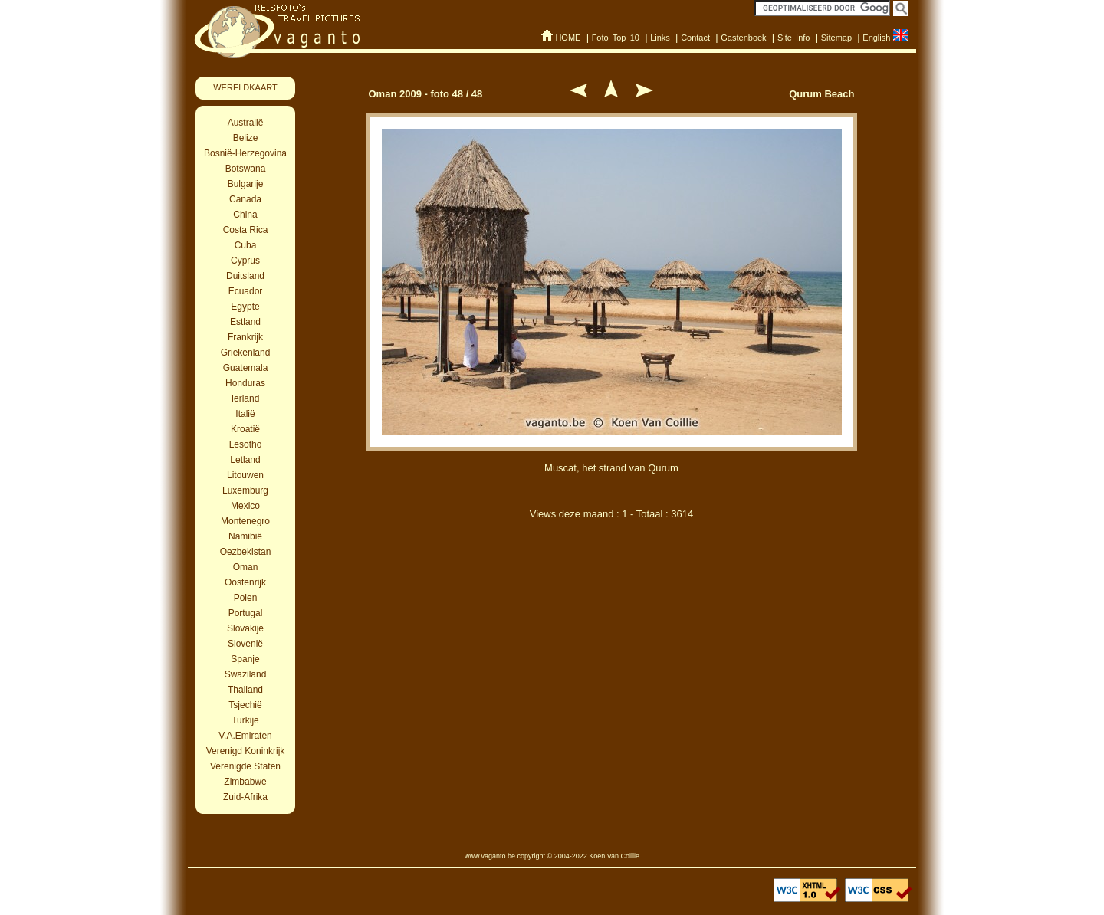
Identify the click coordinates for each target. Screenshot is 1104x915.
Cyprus (245, 260)
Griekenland (246, 352)
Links (660, 37)
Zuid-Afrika (245, 797)
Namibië (245, 536)
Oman (245, 567)
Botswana (245, 168)
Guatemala (245, 367)
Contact (695, 37)
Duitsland (245, 276)
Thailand (245, 689)
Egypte (245, 306)
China (245, 214)
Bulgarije (246, 184)
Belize (245, 138)
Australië (246, 122)
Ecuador (245, 291)
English (876, 37)
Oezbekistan (245, 551)
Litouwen (245, 475)
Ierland (246, 398)
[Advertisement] (611, 612)
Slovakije (245, 628)
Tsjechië (244, 705)
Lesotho (245, 444)
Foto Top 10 (615, 37)
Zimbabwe (245, 781)
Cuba (246, 245)
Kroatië (245, 429)
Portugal (245, 613)
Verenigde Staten (245, 766)
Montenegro (245, 521)
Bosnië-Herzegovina (245, 153)
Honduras (245, 383)
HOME (567, 37)
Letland (245, 459)
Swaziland (246, 674)
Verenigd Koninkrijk (245, 751)
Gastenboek (743, 37)
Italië (245, 413)
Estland (245, 321)
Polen (246, 597)
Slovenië (245, 643)
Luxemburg (245, 490)
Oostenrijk (245, 582)
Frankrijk (245, 337)
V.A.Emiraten (245, 735)
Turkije (245, 720)
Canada (245, 199)
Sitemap (836, 37)
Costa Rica (245, 230)
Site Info (793, 37)
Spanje (245, 659)
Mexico (245, 505)
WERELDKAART (245, 87)
